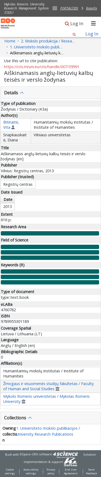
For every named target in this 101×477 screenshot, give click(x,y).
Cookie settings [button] (10, 471)
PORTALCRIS (69, 8)
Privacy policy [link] (51, 471)
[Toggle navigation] (93, 23)
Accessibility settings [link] (31, 471)
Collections (15, 418)
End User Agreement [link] (71, 471)
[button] (67, 24)
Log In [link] (77, 24)
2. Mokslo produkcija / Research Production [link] (48, 41)
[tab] (50, 93)
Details (11, 93)
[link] (71, 462)
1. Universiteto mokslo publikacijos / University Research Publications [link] (37, 46)
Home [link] (9, 41)
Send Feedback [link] (91, 471)
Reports (91, 8)
